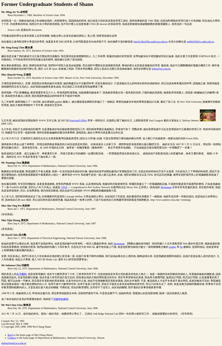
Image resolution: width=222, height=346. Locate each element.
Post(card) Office (78, 120)
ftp (181, 247)
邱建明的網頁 (61, 299)
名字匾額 (21, 274)
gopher (172, 247)
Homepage (166, 187)
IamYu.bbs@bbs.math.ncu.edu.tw (151, 41)
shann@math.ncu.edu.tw (13, 343)
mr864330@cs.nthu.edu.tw (200, 41)
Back (10, 335)
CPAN (64, 187)
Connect (12, 337)
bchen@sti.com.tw (161, 68)
